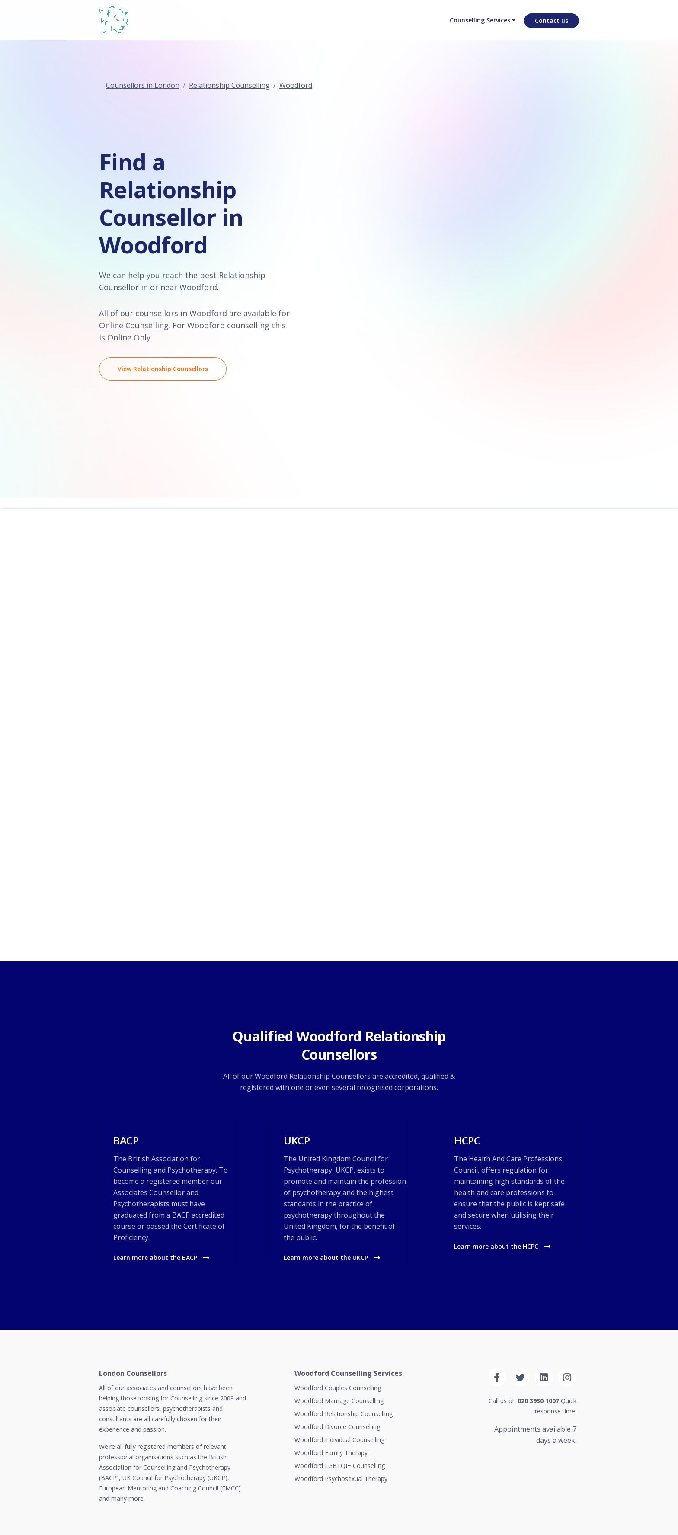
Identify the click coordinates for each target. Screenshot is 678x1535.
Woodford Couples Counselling (337, 1388)
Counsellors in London (142, 85)
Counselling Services (476, 28)
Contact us (551, 28)
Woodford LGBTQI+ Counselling (339, 1465)
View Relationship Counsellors (163, 369)
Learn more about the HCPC (502, 1246)
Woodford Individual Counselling (339, 1440)
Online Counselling (134, 325)
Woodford (295, 85)
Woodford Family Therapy (331, 1452)
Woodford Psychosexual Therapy (340, 1478)
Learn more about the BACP (161, 1257)
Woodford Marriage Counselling (339, 1401)
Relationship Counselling (229, 85)
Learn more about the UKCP (332, 1257)
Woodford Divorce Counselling (337, 1427)
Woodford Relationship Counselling (343, 1414)
